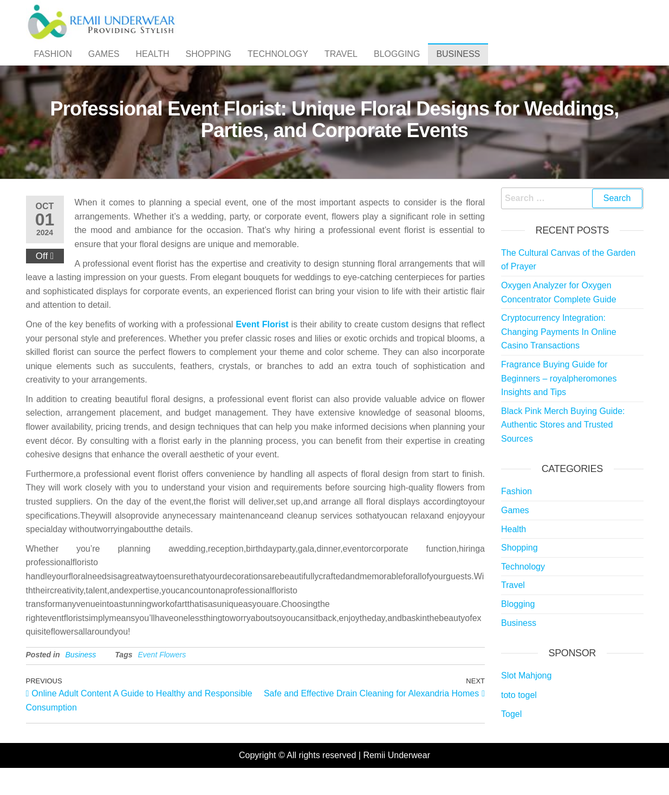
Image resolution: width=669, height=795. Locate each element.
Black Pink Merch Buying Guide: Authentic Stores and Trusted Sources (563, 446)
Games (104, 64)
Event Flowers (162, 676)
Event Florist (262, 346)
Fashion (53, 64)
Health (153, 64)
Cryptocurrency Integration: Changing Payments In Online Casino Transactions (558, 353)
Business (458, 64)
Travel (341, 64)
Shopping (208, 64)
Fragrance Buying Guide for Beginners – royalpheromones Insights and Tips (558, 400)
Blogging (397, 64)
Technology (278, 64)
